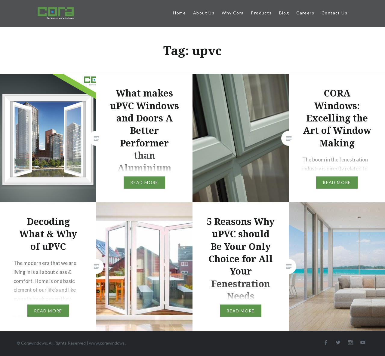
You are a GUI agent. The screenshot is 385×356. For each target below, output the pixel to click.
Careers (305, 12)
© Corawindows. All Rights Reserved (52, 342)
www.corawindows (107, 342)
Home (179, 12)
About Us (203, 12)
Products (261, 12)
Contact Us (334, 12)
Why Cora (233, 12)
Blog (284, 12)
